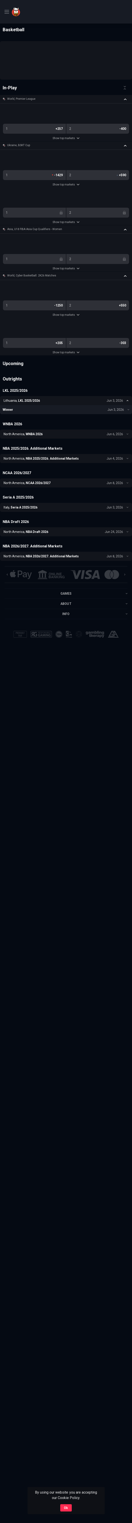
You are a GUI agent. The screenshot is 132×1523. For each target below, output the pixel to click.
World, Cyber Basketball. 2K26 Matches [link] (31, 275)
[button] (66, 99)
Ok (66, 1508)
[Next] (124, 574)
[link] (27, 11)
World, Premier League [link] (21, 98)
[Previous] (7, 574)
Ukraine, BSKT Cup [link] (18, 145)
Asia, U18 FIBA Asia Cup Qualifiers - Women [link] (34, 229)
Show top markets (66, 138)
